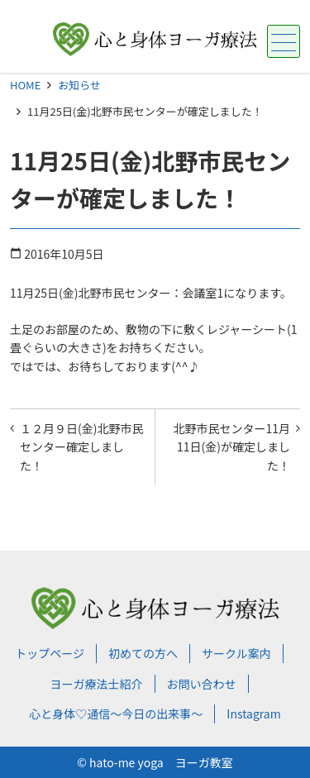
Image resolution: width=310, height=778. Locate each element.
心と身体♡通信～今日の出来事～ (116, 713)
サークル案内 (236, 653)
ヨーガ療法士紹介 (96, 683)
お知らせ (79, 85)
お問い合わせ (201, 683)
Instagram (253, 713)
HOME (25, 85)
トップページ (49, 653)
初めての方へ (143, 653)
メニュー (281, 42)
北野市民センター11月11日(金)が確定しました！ (231, 447)
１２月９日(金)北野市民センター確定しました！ (81, 447)
